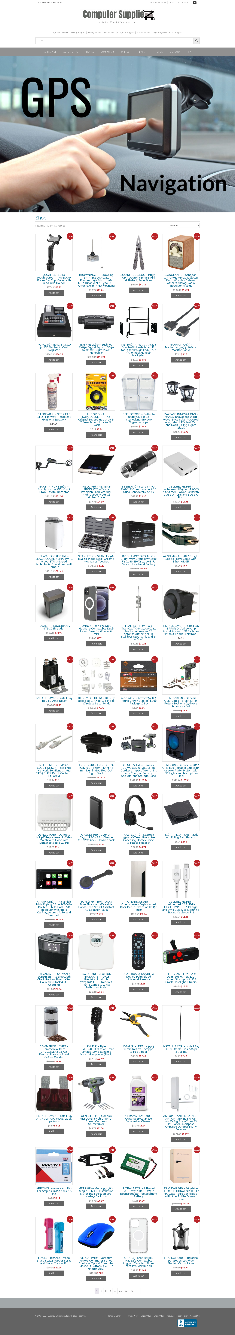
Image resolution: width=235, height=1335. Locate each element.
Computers (108, 52)
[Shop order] (184, 225)
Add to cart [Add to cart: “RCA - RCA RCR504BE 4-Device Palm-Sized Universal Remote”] (138, 989)
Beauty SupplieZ (78, 32)
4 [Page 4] (110, 1291)
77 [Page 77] (132, 1291)
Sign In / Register (158, 2)
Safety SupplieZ (160, 32)
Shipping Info (146, 1316)
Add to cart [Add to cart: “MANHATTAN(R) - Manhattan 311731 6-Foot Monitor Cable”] (181, 360)
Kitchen (158, 52)
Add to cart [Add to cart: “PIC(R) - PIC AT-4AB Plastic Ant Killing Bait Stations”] (181, 847)
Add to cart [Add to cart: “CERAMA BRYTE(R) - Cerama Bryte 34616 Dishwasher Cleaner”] (138, 1131)
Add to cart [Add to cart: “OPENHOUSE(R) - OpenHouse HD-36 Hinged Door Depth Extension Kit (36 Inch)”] (138, 919)
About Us (170, 1316)
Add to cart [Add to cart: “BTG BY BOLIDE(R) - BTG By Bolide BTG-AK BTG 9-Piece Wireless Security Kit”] (96, 713)
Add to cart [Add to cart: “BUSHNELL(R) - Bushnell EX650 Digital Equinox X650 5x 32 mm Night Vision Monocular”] (96, 362)
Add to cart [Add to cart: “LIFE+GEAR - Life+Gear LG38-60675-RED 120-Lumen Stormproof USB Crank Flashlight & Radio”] (181, 992)
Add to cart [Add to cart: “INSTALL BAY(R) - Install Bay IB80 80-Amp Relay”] (54, 711)
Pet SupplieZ (110, 32)
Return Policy (182, 1316)
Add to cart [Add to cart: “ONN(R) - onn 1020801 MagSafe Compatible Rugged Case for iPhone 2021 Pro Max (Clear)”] (138, 1276)
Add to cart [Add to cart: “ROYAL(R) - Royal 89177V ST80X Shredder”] (54, 638)
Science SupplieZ (144, 32)
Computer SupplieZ (126, 32)
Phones (89, 52)
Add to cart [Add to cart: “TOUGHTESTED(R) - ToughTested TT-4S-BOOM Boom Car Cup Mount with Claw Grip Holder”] (54, 293)
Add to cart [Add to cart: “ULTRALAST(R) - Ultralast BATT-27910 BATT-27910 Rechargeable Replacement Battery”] (138, 1206)
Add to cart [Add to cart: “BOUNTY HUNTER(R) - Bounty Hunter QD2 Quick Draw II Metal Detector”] (54, 502)
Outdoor (175, 52)
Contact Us (195, 1316)
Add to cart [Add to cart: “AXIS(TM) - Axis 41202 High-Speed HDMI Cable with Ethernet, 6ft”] (181, 571)
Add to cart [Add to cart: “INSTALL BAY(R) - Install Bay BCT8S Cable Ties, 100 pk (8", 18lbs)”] (181, 1061)
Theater (141, 52)
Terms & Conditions (116, 1316)
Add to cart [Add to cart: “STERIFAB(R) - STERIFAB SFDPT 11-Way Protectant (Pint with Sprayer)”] (54, 429)
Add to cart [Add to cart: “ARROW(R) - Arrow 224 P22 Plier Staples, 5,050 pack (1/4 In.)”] (54, 1203)
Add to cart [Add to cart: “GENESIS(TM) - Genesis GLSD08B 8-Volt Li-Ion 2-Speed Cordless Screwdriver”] (96, 1134)
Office (125, 52)
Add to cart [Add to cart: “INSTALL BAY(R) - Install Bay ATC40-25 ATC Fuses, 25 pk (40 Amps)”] (54, 1131)
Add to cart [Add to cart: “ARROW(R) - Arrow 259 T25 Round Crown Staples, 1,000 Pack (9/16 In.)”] (138, 713)
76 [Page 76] (126, 1291)
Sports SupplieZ (176, 32)
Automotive (70, 52)
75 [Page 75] (120, 1291)
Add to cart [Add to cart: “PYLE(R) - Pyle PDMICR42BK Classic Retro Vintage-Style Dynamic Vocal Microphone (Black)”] (96, 1064)
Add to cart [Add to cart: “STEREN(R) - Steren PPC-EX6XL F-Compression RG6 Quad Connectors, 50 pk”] (138, 502)
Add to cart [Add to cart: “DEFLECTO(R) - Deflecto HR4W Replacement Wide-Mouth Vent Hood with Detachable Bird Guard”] (54, 853)
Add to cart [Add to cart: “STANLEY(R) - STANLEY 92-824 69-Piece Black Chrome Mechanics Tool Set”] (96, 571)
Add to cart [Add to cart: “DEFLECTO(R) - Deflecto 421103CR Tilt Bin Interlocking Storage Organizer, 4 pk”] (138, 432)
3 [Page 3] (106, 1291)
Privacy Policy (132, 1316)
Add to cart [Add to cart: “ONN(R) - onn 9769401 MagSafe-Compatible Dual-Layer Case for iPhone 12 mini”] (96, 644)
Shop (103, 1316)
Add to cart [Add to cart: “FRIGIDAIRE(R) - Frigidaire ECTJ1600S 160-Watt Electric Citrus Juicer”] (181, 1273)
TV (189, 52)
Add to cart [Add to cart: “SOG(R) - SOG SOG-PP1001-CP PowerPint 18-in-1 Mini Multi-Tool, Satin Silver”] (138, 290)
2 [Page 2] (101, 1291)
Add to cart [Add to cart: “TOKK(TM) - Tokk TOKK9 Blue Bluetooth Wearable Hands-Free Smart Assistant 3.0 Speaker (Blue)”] (96, 919)
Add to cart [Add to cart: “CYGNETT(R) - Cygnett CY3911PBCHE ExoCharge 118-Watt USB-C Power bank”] (96, 850)
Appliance (50, 52)
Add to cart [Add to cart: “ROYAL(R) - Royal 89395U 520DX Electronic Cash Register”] (54, 360)
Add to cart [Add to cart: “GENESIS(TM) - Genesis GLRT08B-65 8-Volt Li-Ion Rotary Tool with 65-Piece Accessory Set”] (181, 716)
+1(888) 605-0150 (53, 2)
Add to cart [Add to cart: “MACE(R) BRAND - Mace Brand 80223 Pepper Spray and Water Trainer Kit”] (54, 1273)
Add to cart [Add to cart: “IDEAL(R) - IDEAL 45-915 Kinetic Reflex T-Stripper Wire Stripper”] (138, 1061)
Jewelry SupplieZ (95, 32)
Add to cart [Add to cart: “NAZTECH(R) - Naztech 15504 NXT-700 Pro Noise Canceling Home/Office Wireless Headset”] (138, 853)
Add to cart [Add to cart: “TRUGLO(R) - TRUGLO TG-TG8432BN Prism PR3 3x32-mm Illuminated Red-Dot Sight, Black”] (96, 783)
